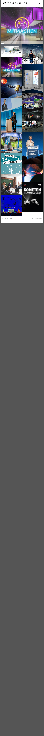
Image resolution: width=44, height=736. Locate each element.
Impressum (32, 218)
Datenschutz (39, 218)
